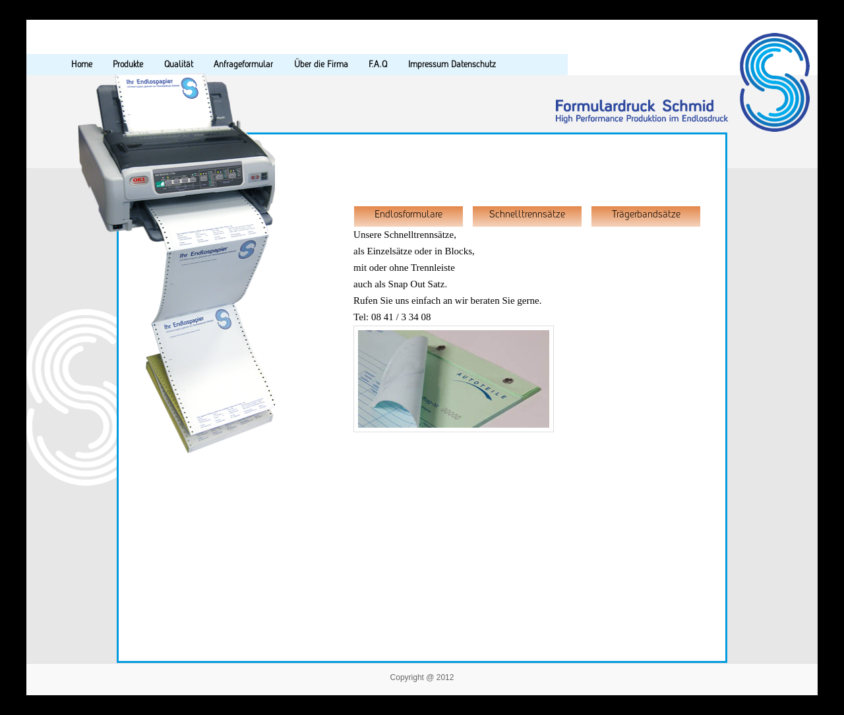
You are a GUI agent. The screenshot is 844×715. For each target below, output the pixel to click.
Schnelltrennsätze (527, 213)
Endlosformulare (408, 213)
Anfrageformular (243, 64)
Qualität (178, 64)
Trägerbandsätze (646, 213)
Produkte (128, 64)
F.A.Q (378, 64)
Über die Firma (321, 64)
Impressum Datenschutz (452, 64)
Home (81, 64)
